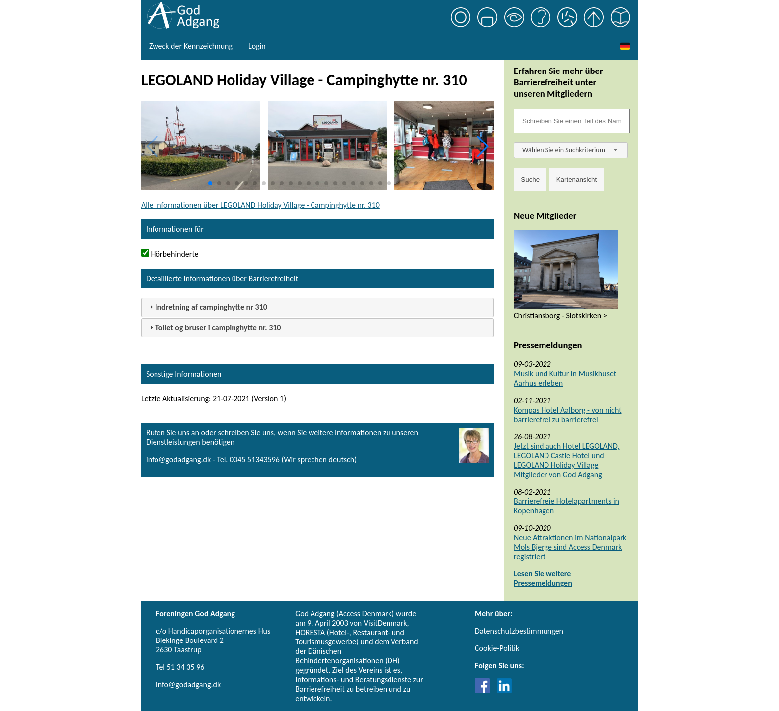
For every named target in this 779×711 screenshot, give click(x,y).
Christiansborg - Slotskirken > (560, 315)
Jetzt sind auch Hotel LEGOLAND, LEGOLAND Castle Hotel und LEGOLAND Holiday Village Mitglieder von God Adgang (566, 460)
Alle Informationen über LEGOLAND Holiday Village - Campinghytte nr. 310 (260, 205)
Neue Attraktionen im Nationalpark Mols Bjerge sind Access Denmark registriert (570, 547)
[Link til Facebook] (485, 690)
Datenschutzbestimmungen (519, 631)
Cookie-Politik (497, 648)
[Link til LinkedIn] (504, 690)
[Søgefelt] (572, 121)
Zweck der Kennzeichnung (191, 46)
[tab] (317, 307)
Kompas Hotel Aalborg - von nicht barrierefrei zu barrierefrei (568, 414)
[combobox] (571, 150)
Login (257, 46)
